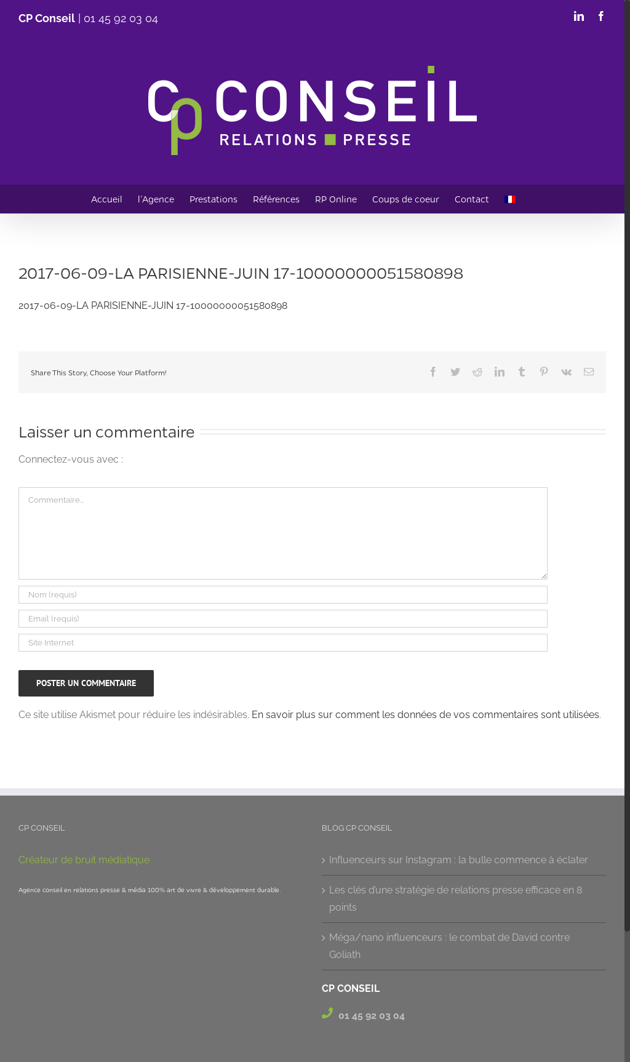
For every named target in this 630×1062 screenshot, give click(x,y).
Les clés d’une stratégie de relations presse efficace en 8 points (455, 898)
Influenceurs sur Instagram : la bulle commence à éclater (458, 860)
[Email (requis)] (283, 619)
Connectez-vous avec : (70, 459)
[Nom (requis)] (283, 595)
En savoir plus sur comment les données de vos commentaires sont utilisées (425, 715)
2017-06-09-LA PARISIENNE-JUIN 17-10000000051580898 (152, 305)
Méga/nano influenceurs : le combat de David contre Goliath (449, 946)
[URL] (283, 643)
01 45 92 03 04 (121, 18)
